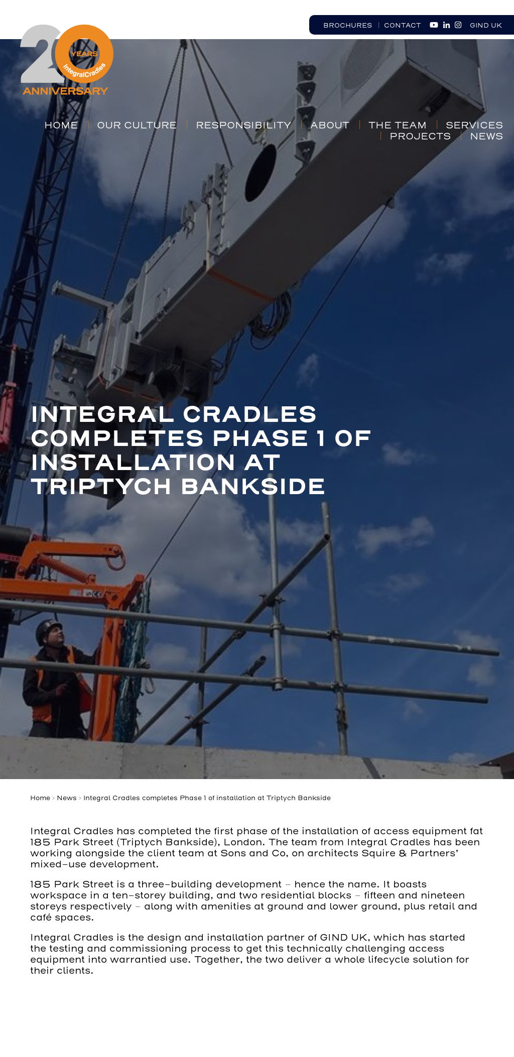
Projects (420, 136)
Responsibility (243, 125)
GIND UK (486, 25)
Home (61, 125)
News (486, 136)
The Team (397, 125)
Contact (402, 25)
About (329, 125)
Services (474, 125)
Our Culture (137, 125)
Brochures (347, 25)
